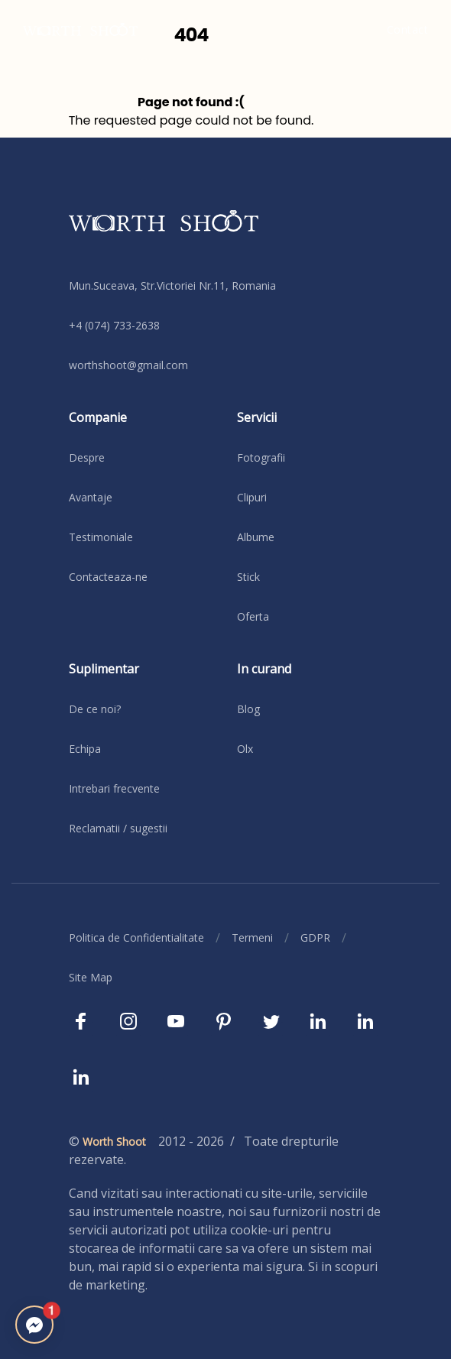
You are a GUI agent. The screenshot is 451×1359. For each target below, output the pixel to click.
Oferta (253, 616)
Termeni (252, 937)
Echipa (85, 748)
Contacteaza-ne (108, 576)
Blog (248, 709)
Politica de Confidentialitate (136, 937)
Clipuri (252, 497)
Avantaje (90, 497)
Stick (248, 576)
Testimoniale (101, 537)
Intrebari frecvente (114, 788)
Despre (87, 457)
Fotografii (261, 457)
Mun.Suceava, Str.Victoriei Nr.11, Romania (172, 285)
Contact (408, 29)
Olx (245, 748)
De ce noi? (95, 709)
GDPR (315, 937)
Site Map (90, 977)
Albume (255, 537)
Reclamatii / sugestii (118, 828)
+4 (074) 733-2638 (114, 325)
